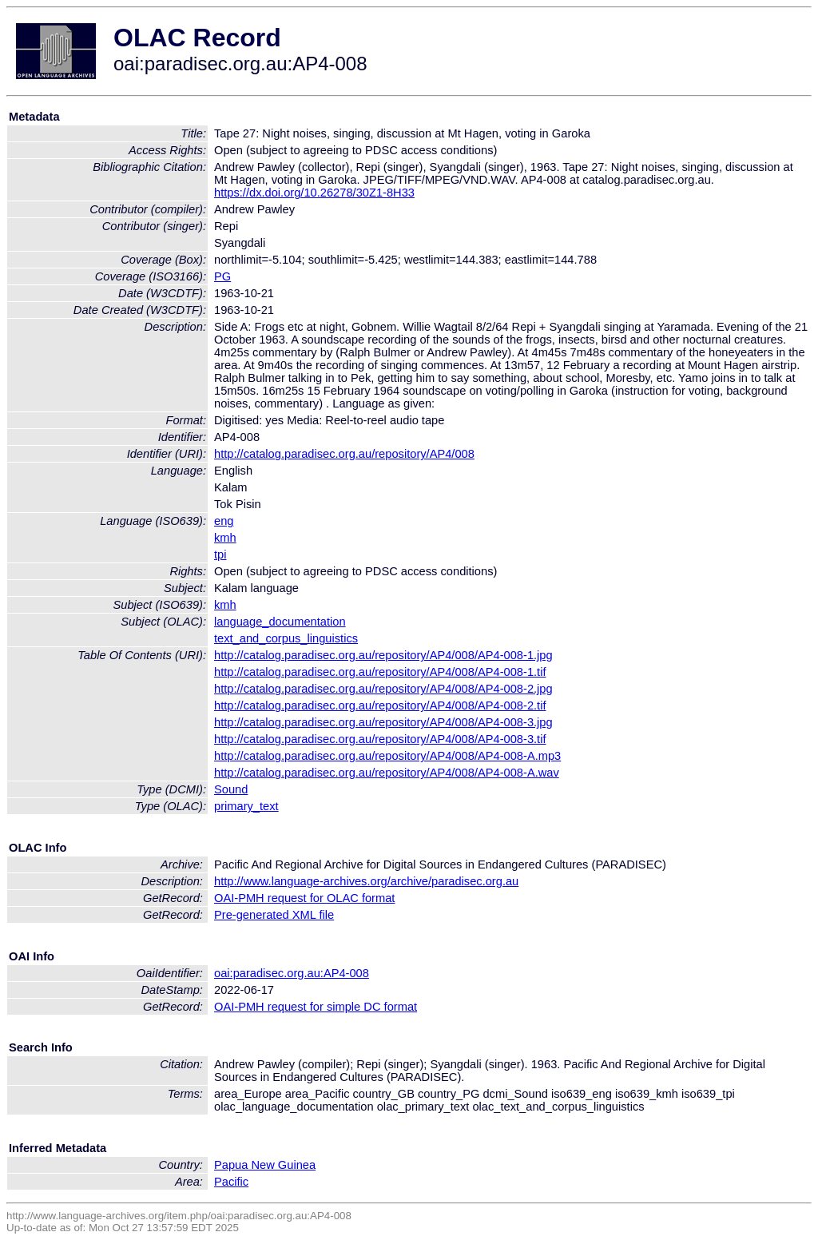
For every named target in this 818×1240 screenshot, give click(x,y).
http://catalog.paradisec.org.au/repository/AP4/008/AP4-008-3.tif (380, 739)
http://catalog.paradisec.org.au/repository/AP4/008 (344, 453)
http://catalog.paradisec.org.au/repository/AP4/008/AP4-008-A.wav (386, 772)
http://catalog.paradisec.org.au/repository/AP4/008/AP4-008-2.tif (380, 705)
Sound (231, 789)
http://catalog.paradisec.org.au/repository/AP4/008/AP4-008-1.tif (380, 672)
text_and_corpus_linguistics (286, 638)
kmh (225, 537)
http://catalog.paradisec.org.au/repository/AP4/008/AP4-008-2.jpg (383, 688)
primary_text (246, 806)
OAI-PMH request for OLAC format (304, 898)
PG (222, 276)
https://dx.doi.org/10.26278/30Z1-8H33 (314, 192)
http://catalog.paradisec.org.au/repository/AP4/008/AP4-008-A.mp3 (387, 755)
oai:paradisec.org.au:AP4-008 (291, 973)
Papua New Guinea (265, 1165)
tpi (220, 554)
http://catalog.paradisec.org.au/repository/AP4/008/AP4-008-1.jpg (383, 655)
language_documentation (280, 621)
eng (223, 521)
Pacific (231, 1181)
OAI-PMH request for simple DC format (315, 1006)
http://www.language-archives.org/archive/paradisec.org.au (366, 881)
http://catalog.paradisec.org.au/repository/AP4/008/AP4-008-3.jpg (383, 722)
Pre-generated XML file (274, 914)
